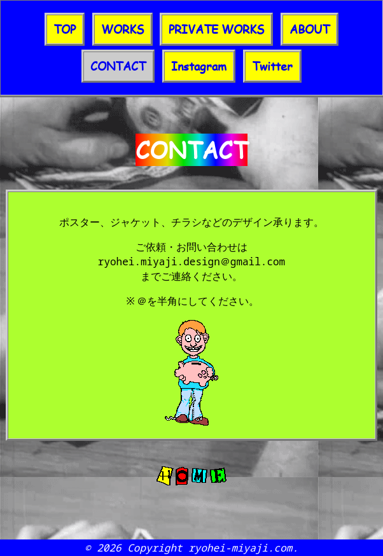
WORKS (122, 29)
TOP (64, 29)
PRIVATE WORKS (216, 29)
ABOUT (309, 29)
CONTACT (118, 66)
